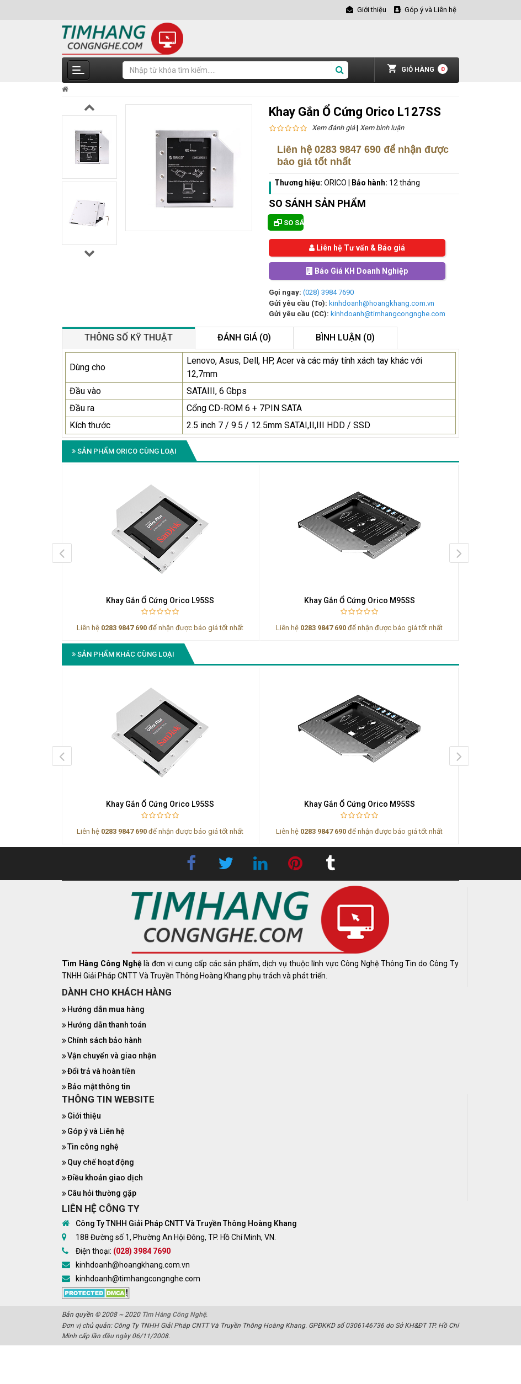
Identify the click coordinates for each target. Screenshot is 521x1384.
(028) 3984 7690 (328, 292)
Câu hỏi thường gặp (101, 1193)
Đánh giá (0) (244, 337)
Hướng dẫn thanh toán (106, 1024)
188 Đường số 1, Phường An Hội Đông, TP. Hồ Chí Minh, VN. (176, 1237)
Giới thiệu (84, 1115)
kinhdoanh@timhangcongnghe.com (388, 314)
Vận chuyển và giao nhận (111, 1055)
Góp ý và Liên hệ (96, 1131)
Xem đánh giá (333, 128)
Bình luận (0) (345, 337)
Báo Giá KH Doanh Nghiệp (357, 271)
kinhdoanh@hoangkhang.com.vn (381, 303)
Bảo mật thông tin (98, 1086)
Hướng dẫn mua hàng (106, 1009)
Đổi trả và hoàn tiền (101, 1071)
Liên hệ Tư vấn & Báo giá (357, 247)
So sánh (289, 223)
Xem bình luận (382, 128)
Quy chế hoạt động (100, 1162)
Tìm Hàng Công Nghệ (174, 1314)
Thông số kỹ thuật (128, 337)
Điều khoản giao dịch (105, 1177)
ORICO (335, 182)
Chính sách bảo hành (104, 1040)
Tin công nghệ (93, 1146)
